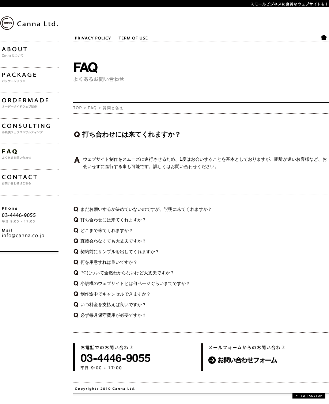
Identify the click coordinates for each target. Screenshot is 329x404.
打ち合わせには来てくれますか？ (113, 219)
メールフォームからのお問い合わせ (236, 376)
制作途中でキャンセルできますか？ (115, 294)
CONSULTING (14, 149)
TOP (77, 108)
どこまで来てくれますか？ (106, 230)
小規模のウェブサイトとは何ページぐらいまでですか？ (135, 283)
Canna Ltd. (9, 54)
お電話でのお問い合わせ (97, 376)
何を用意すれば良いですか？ (108, 262)
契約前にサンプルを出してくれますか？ (119, 251)
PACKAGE (10, 98)
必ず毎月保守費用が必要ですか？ (113, 315)
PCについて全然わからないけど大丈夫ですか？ (127, 272)
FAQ (92, 108)
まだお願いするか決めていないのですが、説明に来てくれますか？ (146, 209)
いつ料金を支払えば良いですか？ (113, 304)
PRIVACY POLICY (88, 47)
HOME (324, 47)
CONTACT (10, 200)
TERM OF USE (127, 47)
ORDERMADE (14, 124)
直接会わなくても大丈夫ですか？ (113, 241)
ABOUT (7, 73)
